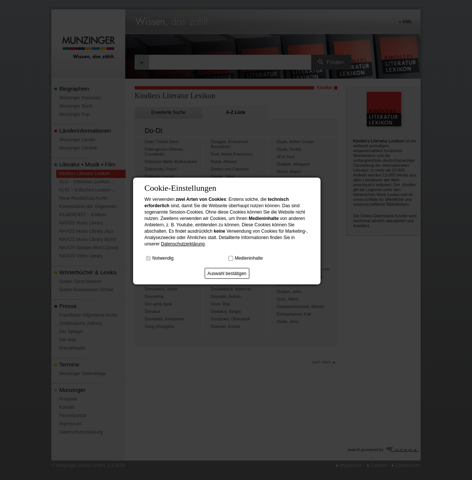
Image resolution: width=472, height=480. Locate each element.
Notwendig (163, 258)
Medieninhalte (249, 258)
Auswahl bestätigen (226, 273)
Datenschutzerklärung (183, 244)
